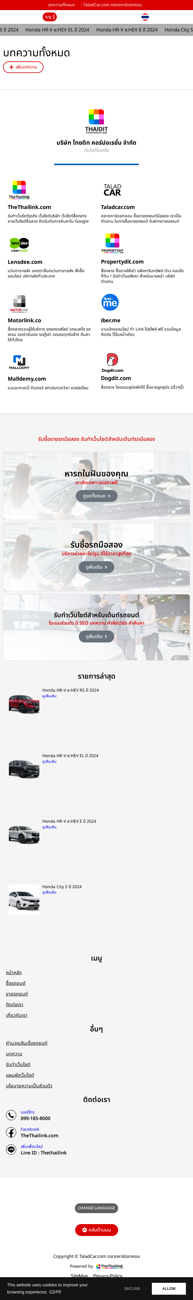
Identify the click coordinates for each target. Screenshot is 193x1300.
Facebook (30, 1129)
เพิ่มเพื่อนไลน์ (32, 1146)
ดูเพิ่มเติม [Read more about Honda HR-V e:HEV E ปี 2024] (49, 827)
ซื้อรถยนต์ (15, 983)
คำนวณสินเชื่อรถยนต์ (26, 1043)
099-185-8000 (35, 1118)
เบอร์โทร (28, 1112)
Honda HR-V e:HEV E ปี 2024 (129, 30)
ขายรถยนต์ (17, 994)
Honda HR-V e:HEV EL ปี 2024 (59, 30)
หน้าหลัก (14, 972)
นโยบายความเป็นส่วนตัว (29, 1086)
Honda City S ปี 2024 (62, 887)
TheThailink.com (39, 1135)
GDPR (55, 1292)
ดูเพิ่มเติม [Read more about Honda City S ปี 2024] (49, 892)
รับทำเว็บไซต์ (18, 1064)
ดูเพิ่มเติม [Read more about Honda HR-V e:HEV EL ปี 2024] (49, 761)
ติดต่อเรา (14, 1004)
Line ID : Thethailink (44, 1153)
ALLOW (169, 1289)
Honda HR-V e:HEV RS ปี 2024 (70, 690)
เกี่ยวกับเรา (17, 1015)
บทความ (14, 1053)
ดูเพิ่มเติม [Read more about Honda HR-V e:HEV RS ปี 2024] (49, 696)
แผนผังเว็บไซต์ (20, 1075)
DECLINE (132, 1289)
